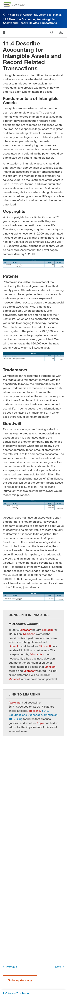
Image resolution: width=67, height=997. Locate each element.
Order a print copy (20, 980)
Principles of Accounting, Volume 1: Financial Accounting (33, 14)
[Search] (52, 32)
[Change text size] (61, 32)
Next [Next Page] (60, 966)
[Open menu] (4, 32)
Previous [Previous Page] (9, 966)
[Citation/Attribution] (33, 993)
